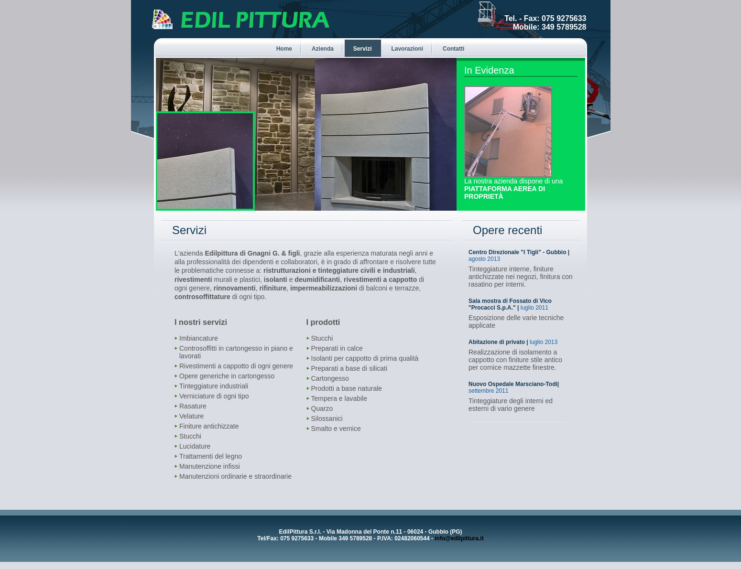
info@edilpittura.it (459, 538)
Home (284, 48)
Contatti (453, 48)
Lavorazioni (407, 48)
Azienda (323, 48)
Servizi (362, 48)
